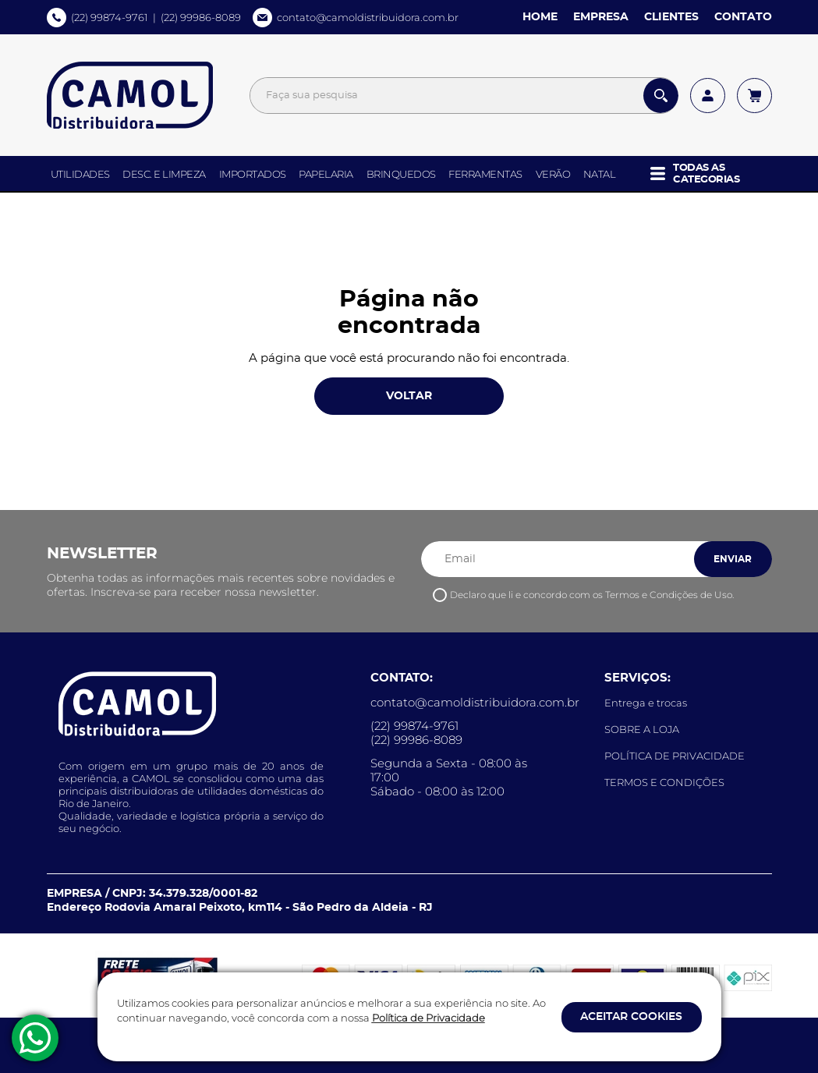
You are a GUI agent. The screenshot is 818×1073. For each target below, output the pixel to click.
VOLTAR (409, 396)
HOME (540, 17)
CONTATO (743, 17)
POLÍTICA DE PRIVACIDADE (674, 755)
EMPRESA (601, 17)
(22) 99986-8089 (201, 17)
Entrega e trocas (645, 702)
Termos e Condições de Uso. (669, 594)
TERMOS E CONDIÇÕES (664, 782)
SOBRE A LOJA (641, 729)
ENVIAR (733, 559)
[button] (707, 173)
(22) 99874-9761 (109, 17)
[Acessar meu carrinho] (754, 95)
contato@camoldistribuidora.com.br (368, 17)
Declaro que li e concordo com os (592, 594)
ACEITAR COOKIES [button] (631, 1016)
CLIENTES (671, 17)
